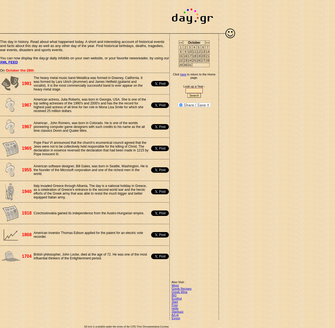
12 (198, 51)
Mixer (175, 285)
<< (181, 42)
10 (189, 51)
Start (175, 301)
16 (185, 56)
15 (181, 56)
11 (194, 51)
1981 (27, 83)
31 (189, 65)
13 (203, 51)
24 (189, 60)
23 (185, 60)
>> (207, 42)
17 (189, 56)
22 (181, 60)
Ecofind (177, 298)
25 (194, 60)
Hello (175, 308)
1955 (27, 170)
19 (198, 56)
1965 (27, 148)
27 (203, 60)
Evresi (176, 318)
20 (203, 56)
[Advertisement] (85, 13)
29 (181, 65)
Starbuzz (177, 311)
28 (207, 60)
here (183, 74)
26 (198, 60)
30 (185, 65)
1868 (27, 234)
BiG (174, 295)
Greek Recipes (182, 288)
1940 (27, 191)
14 (207, 51)
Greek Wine (179, 292)
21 (207, 56)
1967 (27, 105)
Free (175, 305)
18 (194, 56)
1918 (27, 213)
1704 (27, 256)
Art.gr (175, 315)
